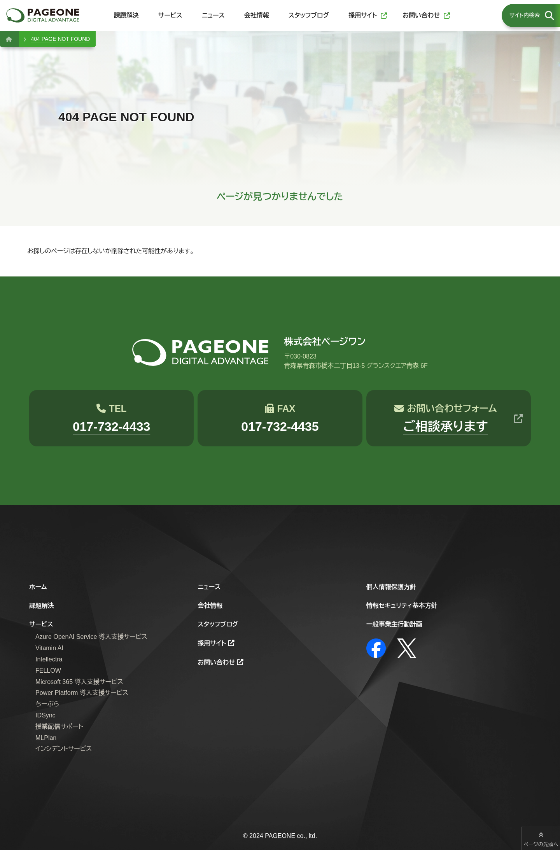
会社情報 (210, 605)
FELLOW (48, 670)
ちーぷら (47, 704)
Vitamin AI (49, 648)
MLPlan (45, 738)
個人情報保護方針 (391, 587)
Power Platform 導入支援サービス (81, 692)
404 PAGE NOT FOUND (60, 39)
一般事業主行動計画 (394, 624)
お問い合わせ (216, 662)
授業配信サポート (59, 726)
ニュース (209, 587)
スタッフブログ (218, 624)
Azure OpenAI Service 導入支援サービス (91, 636)
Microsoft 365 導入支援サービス (79, 682)
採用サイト (212, 643)
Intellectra (48, 659)
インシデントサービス (63, 748)
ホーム (38, 587)
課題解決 (41, 605)
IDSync (45, 715)
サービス (41, 624)
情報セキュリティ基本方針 (402, 605)
